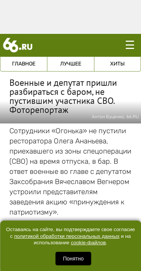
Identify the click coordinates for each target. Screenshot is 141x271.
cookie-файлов (88, 242)
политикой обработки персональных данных (67, 236)
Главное (23, 64)
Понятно (73, 259)
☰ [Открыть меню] (130, 45)
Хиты (117, 64)
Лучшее (70, 64)
